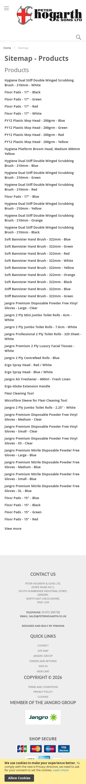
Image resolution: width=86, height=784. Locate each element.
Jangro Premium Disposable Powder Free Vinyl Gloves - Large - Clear (41, 305)
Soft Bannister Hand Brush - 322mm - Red (37, 253)
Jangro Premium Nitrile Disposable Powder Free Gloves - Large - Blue (42, 452)
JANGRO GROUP (43, 655)
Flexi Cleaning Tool (19, 393)
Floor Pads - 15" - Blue (22, 498)
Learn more (61, 770)
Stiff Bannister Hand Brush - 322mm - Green (39, 296)
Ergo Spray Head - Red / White (28, 365)
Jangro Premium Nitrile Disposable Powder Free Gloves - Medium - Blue (42, 464)
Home (7, 48)
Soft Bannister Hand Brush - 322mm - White (39, 260)
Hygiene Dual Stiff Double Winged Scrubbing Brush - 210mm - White (39, 82)
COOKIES (43, 696)
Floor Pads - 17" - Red (21, 106)
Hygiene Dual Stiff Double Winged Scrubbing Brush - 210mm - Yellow (39, 206)
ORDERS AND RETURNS (43, 661)
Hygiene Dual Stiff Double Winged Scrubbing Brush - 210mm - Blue (39, 163)
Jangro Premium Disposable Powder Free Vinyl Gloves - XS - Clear (41, 440)
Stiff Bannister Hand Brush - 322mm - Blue (38, 289)
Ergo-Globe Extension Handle (27, 386)
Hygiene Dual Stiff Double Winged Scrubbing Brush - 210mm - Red (39, 187)
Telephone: (43, 612)
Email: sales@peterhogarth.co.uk (43, 616)
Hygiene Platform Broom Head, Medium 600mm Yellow (42, 151)
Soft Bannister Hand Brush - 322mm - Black (38, 282)
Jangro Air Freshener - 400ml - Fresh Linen (37, 379)
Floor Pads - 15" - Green (23, 512)
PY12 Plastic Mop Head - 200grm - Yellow (36, 142)
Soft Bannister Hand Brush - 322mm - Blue (38, 239)
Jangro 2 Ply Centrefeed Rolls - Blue (32, 358)
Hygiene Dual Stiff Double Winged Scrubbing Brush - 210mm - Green (39, 175)
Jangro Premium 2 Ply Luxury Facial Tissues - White (39, 348)
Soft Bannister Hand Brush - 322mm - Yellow (39, 267)
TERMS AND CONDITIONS (43, 687)
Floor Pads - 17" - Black (23, 92)
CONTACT (43, 645)
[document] (43, 771)
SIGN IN (43, 666)
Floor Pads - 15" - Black (23, 505)
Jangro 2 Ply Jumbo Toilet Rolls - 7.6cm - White (41, 327)
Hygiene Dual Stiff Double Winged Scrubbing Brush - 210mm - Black (39, 229)
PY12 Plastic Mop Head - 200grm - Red (34, 134)
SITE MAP (43, 650)
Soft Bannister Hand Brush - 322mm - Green (39, 246)
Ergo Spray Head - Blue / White (29, 372)
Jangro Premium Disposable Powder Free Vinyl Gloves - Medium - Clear (41, 417)
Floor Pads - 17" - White (23, 113)
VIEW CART (43, 671)
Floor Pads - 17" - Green (23, 99)
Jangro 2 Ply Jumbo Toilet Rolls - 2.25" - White (40, 407)
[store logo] (43, 14)
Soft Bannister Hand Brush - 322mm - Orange (40, 275)
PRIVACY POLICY (43, 691)
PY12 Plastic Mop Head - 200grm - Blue (35, 120)
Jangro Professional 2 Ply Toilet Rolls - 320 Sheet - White (43, 336)
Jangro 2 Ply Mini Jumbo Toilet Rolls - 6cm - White (38, 317)
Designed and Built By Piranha (43, 625)
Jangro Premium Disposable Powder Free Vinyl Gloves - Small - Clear (41, 428)
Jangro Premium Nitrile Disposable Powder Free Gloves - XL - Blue (42, 488)
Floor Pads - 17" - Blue (22, 196)
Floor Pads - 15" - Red (21, 519)
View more (13, 528)
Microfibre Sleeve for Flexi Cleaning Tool (36, 400)
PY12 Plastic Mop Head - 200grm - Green (36, 127)
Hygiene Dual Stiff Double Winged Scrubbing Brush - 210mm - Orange (39, 217)
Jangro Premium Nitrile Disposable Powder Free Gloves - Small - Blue (42, 476)
